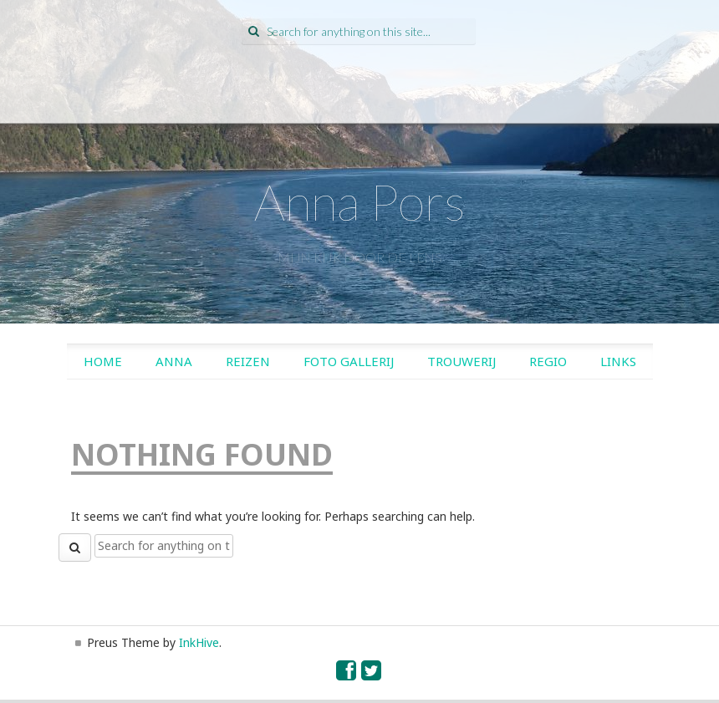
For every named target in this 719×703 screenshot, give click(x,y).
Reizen (248, 361)
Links (618, 361)
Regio (548, 361)
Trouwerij (461, 361)
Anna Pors (360, 201)
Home (103, 361)
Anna (174, 361)
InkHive (199, 642)
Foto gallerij (348, 361)
